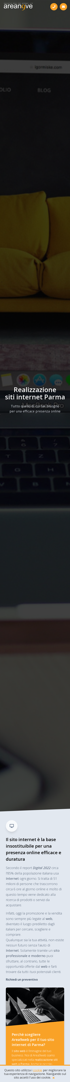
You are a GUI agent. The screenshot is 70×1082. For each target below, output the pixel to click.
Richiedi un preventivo (22, 980)
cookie (37, 1070)
